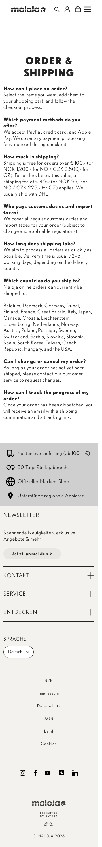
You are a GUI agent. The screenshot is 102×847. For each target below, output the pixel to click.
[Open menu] (87, 9)
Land (48, 731)
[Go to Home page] (28, 9)
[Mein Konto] (67, 9)
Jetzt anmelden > (32, 554)
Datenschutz (49, 706)
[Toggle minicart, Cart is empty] (78, 9)
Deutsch (19, 652)
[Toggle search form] (57, 9)
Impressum (49, 693)
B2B (49, 681)
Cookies (49, 744)
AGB (49, 719)
